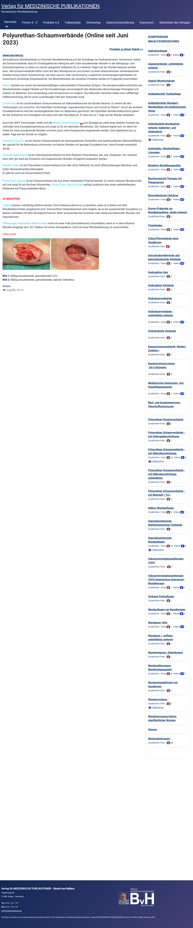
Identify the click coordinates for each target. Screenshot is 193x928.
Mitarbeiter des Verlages (174, 22)
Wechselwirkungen (159, 738)
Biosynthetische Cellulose (163, 195)
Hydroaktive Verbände (161, 285)
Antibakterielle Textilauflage (164, 93)
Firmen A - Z (29, 22)
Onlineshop (93, 22)
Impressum (146, 22)
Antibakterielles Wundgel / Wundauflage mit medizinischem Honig (167, 107)
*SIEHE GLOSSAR (9, 234)
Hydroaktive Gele (158, 272)
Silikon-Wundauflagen (161, 508)
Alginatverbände (157, 50)
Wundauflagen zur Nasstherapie (166, 609)
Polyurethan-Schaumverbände (165, 419)
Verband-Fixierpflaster (161, 596)
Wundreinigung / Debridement (165, 652)
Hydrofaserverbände (160, 298)
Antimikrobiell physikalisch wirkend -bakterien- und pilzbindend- (163, 127)
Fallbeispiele (73, 22)
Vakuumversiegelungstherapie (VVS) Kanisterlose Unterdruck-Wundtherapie (166, 579)
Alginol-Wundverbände (161, 80)
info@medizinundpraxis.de (11, 911)
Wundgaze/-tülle (157, 622)
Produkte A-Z (51, 22)
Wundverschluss (157, 699)
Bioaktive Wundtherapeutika (164, 165)
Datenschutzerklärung (120, 22)
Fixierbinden (155, 225)
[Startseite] (6, 26)
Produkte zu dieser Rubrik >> (126, 49)
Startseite (10, 22)
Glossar (152, 729)
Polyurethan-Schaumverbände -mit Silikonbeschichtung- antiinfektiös (166, 474)
